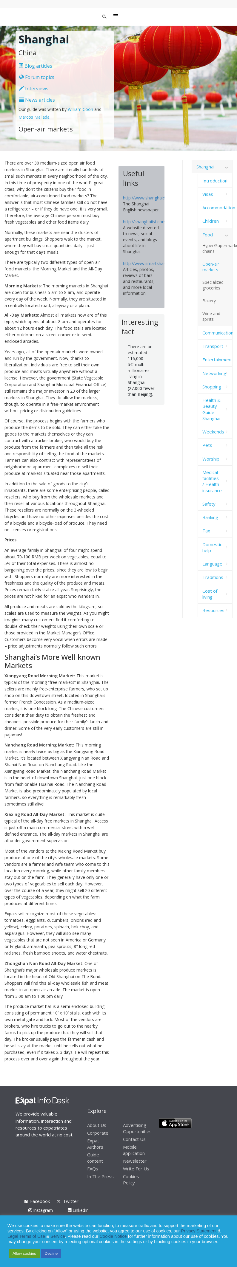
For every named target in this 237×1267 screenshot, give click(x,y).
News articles (37, 100)
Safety (209, 504)
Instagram (40, 1210)
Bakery (209, 300)
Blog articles (35, 66)
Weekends (213, 432)
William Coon (80, 109)
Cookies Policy (131, 1179)
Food (207, 235)
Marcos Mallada (34, 117)
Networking (214, 373)
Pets (207, 445)
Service (57, 1236)
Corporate (97, 1133)
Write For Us (136, 1169)
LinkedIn (78, 1210)
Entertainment (217, 360)
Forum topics (36, 77)
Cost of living (209, 594)
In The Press (100, 1176)
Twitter (71, 1201)
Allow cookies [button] (24, 1253)
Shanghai (205, 167)
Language (212, 564)
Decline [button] (51, 1253)
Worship (210, 459)
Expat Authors (95, 1144)
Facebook (40, 1201)
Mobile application (134, 1150)
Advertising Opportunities (137, 1128)
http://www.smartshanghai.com (153, 263)
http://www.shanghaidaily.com (152, 198)
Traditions (212, 577)
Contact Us (134, 1139)
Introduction (214, 181)
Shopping (211, 387)
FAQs (92, 1169)
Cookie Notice (113, 1236)
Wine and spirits (211, 316)
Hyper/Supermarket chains (217, 248)
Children (210, 221)
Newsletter (135, 1161)
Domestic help (212, 547)
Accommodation (217, 207)
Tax (206, 531)
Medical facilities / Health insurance (212, 481)
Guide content (95, 1158)
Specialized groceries (213, 285)
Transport (212, 346)
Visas (207, 194)
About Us (96, 1125)
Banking (210, 517)
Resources (213, 610)
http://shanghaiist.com (144, 221)
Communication (217, 333)
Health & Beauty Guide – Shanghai (211, 409)
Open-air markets (210, 266)
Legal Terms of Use (26, 1236)
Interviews (33, 88)
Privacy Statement (198, 1231)
